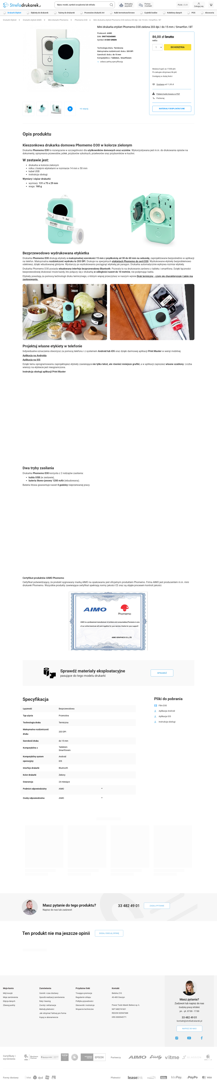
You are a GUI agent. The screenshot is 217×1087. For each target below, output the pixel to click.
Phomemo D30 (81, 20)
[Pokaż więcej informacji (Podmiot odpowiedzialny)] (102, 788)
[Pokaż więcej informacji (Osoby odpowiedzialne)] (102, 797)
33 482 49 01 (189, 1017)
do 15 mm (117, 54)
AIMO (109, 33)
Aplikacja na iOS (31, 359)
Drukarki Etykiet (9, 20)
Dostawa (160, 84)
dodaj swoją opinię (109, 933)
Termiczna (118, 48)
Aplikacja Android (167, 711)
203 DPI (130, 51)
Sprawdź (162, 673)
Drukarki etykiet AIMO (32, 20)
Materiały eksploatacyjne (172, 109)
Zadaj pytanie (157, 906)
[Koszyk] (211, 5)
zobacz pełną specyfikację (111, 61)
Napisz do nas (189, 1028)
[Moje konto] (198, 5)
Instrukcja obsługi (167, 722)
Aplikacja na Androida (35, 355)
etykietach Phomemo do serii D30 (130, 261)
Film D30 (163, 705)
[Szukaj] (111, 4)
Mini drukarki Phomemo (58, 20)
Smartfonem (126, 58)
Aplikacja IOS (165, 716)
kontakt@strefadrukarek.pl (189, 1021)
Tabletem (115, 58)
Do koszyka (177, 47)
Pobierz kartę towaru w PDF (168, 94)
